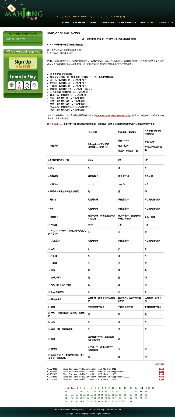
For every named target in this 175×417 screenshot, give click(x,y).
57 (131, 394)
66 (88, 398)
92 (109, 401)
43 (77, 394)
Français (101, 17)
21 (66, 391)
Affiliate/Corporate (113, 409)
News (92, 22)
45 (84, 394)
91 (106, 401)
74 (116, 398)
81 (66, 401)
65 (84, 398)
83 (77, 401)
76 (125, 398)
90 (102, 401)
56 (125, 394)
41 (66, 394)
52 (109, 394)
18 (146, 388)
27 (91, 391)
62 (72, 398)
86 (88, 401)
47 (91, 394)
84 (81, 401)
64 (81, 398)
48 (95, 394)
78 (136, 398)
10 (109, 388)
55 (120, 394)
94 (116, 401)
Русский (109, 17)
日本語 (116, 16)
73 (113, 398)
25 (84, 391)
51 (106, 394)
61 (66, 398)
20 (153, 388)
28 (95, 391)
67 (91, 398)
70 (102, 398)
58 (136, 394)
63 (77, 398)
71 (106, 398)
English (67, 17)
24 (81, 391)
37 (131, 391)
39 (141, 391)
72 (109, 398)
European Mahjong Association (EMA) (113, 115)
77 (131, 398)
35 (120, 391)
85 (84, 401)
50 (102, 394)
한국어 (122, 17)
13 (120, 388)
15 (131, 388)
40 (146, 391)
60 (146, 394)
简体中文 (76, 16)
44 (81, 394)
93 (113, 401)
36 (125, 391)
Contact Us (165, 22)
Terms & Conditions (62, 409)
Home (65, 22)
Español (92, 17)
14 (125, 388)
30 (102, 391)
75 (120, 398)
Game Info (107, 22)
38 (136, 391)
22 (72, 391)
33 (113, 391)
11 (113, 388)
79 (141, 398)
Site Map (100, 409)
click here (58, 124)
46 (88, 394)
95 (120, 401)
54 (116, 394)
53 (113, 394)
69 (99, 398)
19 (149, 388)
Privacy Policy (78, 409)
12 (116, 388)
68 (95, 398)
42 (72, 394)
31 (106, 391)
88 (95, 401)
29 (99, 391)
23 (77, 391)
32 (109, 391)
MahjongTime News (15, 38)
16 (136, 388)
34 (116, 391)
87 (91, 401)
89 (99, 401)
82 (72, 401)
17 (140, 388)
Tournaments (127, 22)
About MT (79, 22)
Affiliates (147, 22)
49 (99, 394)
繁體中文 (84, 16)
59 (141, 394)
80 (146, 398)
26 (88, 391)
